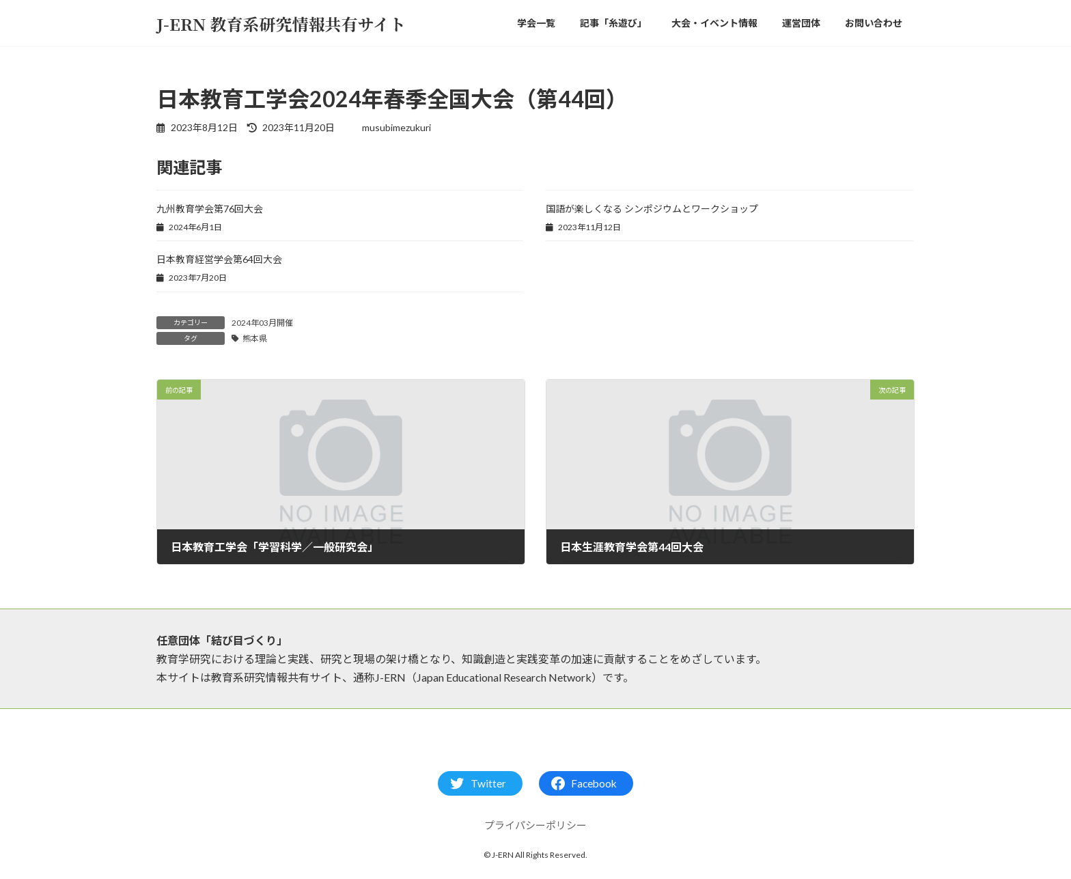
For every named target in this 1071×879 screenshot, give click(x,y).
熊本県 (254, 338)
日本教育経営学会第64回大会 (219, 259)
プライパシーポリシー (535, 825)
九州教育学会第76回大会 (209, 208)
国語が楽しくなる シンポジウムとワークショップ (652, 208)
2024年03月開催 (262, 323)
